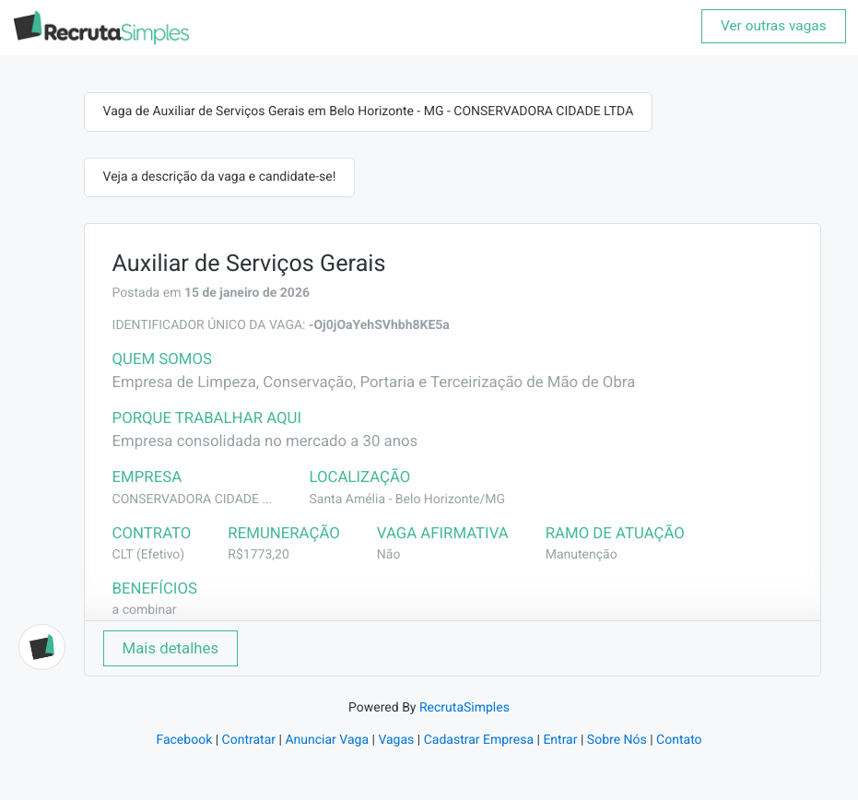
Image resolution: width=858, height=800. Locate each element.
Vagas (396, 740)
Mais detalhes (171, 648)
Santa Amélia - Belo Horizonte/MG (407, 499)
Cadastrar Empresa (479, 740)
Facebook (184, 740)
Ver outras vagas (774, 26)
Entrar (560, 740)
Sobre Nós (617, 740)
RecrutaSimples (464, 707)
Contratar (249, 740)
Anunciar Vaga (327, 740)
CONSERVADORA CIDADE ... (192, 499)
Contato (678, 740)
